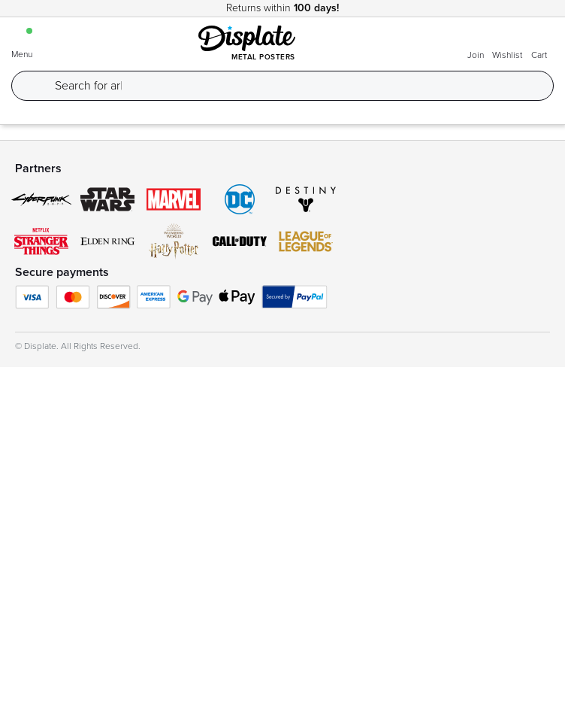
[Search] (294, 86)
